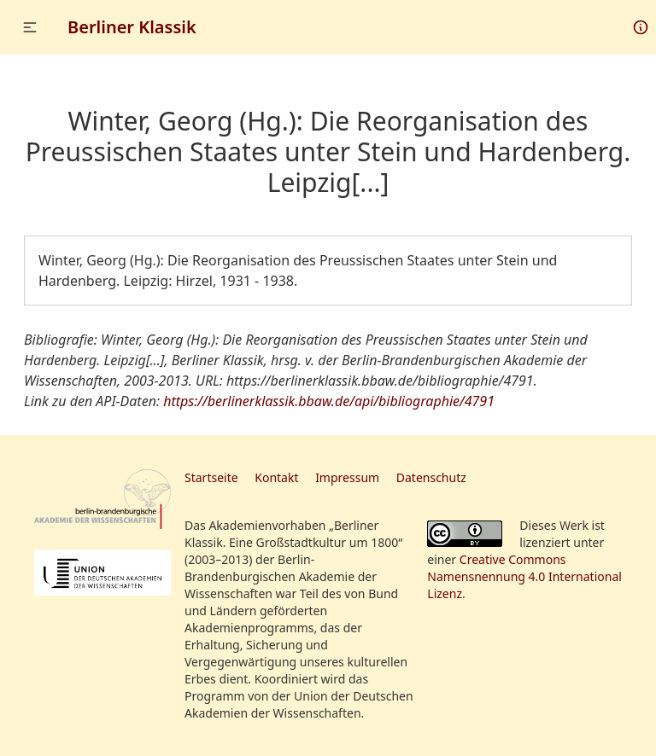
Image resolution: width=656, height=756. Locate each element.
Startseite (211, 477)
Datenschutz (431, 477)
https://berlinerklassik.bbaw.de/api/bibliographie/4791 (329, 401)
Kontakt (276, 477)
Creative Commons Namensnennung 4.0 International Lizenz (524, 576)
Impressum (347, 477)
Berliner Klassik (131, 26)
